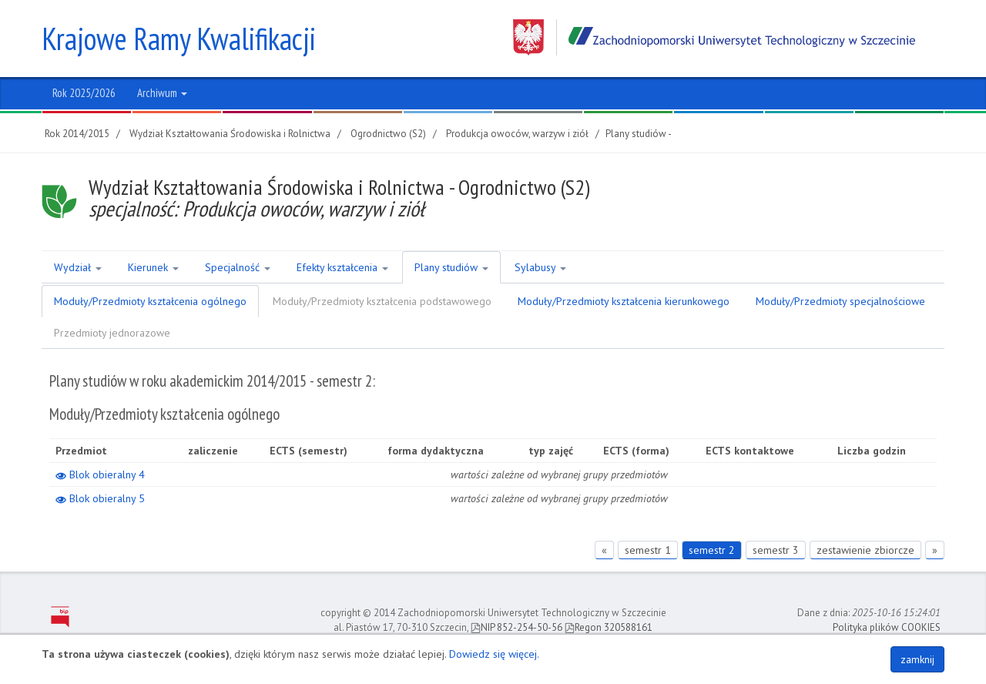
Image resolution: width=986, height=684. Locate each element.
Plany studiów (451, 267)
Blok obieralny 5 (100, 498)
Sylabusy (540, 267)
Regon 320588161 (608, 627)
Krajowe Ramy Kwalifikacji (179, 38)
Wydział (78, 267)
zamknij (917, 659)
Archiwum (162, 93)
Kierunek (153, 267)
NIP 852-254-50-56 (516, 627)
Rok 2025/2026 (84, 93)
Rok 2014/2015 (77, 133)
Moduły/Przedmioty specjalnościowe (840, 301)
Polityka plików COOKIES (887, 627)
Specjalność (237, 267)
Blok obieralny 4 (100, 474)
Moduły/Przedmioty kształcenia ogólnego (150, 301)
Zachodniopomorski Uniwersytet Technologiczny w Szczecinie (714, 37)
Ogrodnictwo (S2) (388, 133)
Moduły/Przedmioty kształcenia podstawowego (382, 301)
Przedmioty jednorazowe (112, 333)
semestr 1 (648, 550)
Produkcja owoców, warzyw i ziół (517, 133)
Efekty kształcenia (342, 267)
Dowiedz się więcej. (494, 654)
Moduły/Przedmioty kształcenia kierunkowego (623, 301)
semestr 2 (712, 550)
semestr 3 (776, 550)
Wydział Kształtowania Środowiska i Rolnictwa (229, 133)
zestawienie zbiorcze (865, 550)
